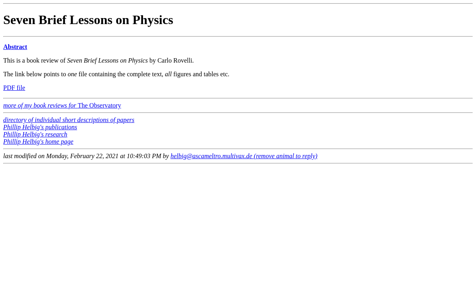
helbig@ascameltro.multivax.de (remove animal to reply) (243, 156)
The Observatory (62, 105)
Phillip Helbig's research (35, 134)
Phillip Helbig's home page (38, 141)
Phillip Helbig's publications (40, 127)
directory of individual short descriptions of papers (69, 119)
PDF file (14, 87)
